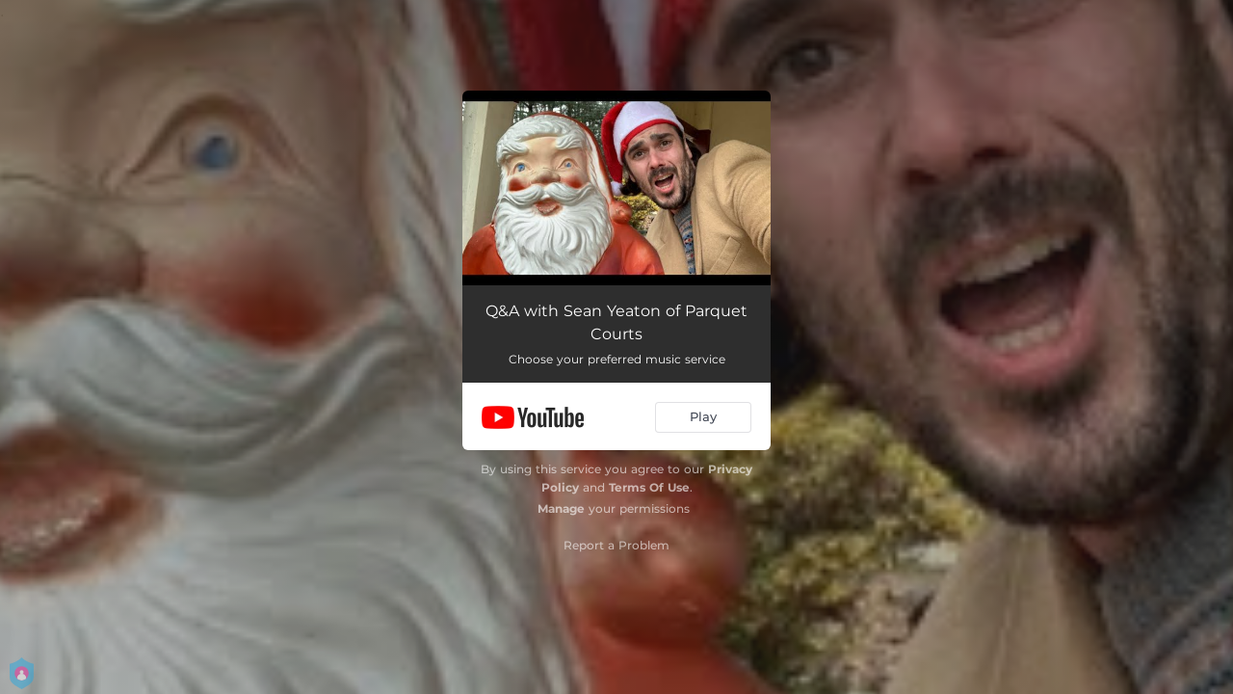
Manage (561, 508)
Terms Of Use (649, 487)
